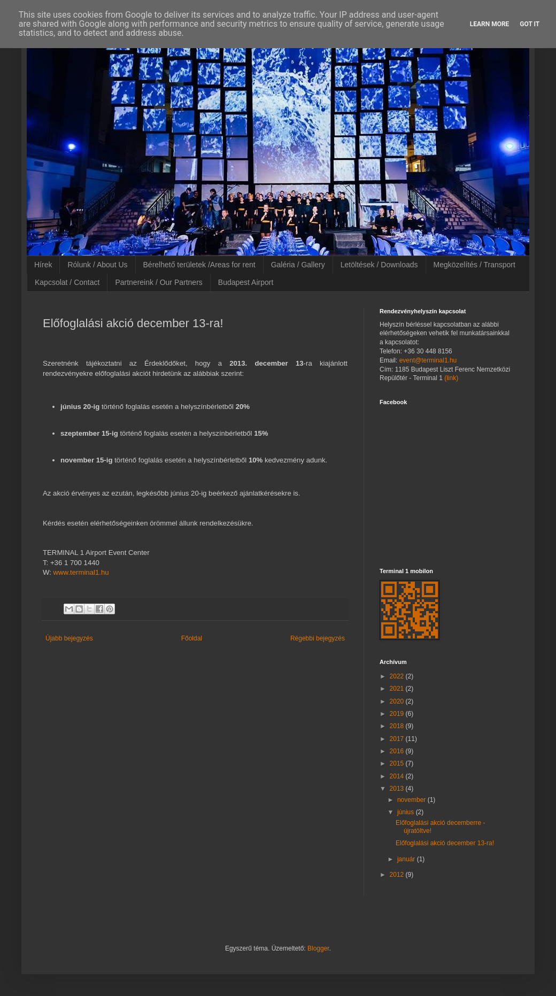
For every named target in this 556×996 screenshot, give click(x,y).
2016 (398, 751)
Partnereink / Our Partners (158, 282)
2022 (398, 676)
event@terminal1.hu (428, 360)
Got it (529, 24)
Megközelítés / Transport (474, 264)
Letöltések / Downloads (379, 264)
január (407, 859)
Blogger (318, 948)
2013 (398, 788)
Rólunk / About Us (97, 264)
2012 (398, 874)
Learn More (489, 24)
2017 (398, 739)
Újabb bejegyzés (69, 638)
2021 (398, 688)
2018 (398, 726)
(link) (451, 378)
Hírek (43, 264)
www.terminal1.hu (81, 572)
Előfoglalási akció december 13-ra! (445, 843)
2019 (398, 713)
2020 (398, 701)
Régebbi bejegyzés (317, 638)
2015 (398, 763)
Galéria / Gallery (298, 264)
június (406, 812)
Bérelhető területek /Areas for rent (199, 264)
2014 (398, 776)
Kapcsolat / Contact (67, 282)
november (412, 800)
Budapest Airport (246, 282)
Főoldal (191, 638)
